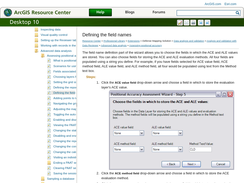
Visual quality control (54, 49)
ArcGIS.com (213, 4)
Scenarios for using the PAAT (72, 80)
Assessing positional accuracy (66, 70)
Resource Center (91, 40)
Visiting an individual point (70, 172)
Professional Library (114, 40)
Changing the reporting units (71, 155)
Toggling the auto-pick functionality (75, 129)
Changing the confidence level (73, 161)
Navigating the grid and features (74, 118)
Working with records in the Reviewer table (68, 60)
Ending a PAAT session (68, 177)
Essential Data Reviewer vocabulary (64, 27)
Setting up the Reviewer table (60, 54)
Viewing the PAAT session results (75, 139)
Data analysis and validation (189, 40)
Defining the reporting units (70, 102)
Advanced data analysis (56, 65)
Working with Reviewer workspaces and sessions (72, 33)
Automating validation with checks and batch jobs (72, 38)
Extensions (134, 40)
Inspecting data (50, 44)
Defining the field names (69, 107)
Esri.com (230, 4)
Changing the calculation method (74, 166)
